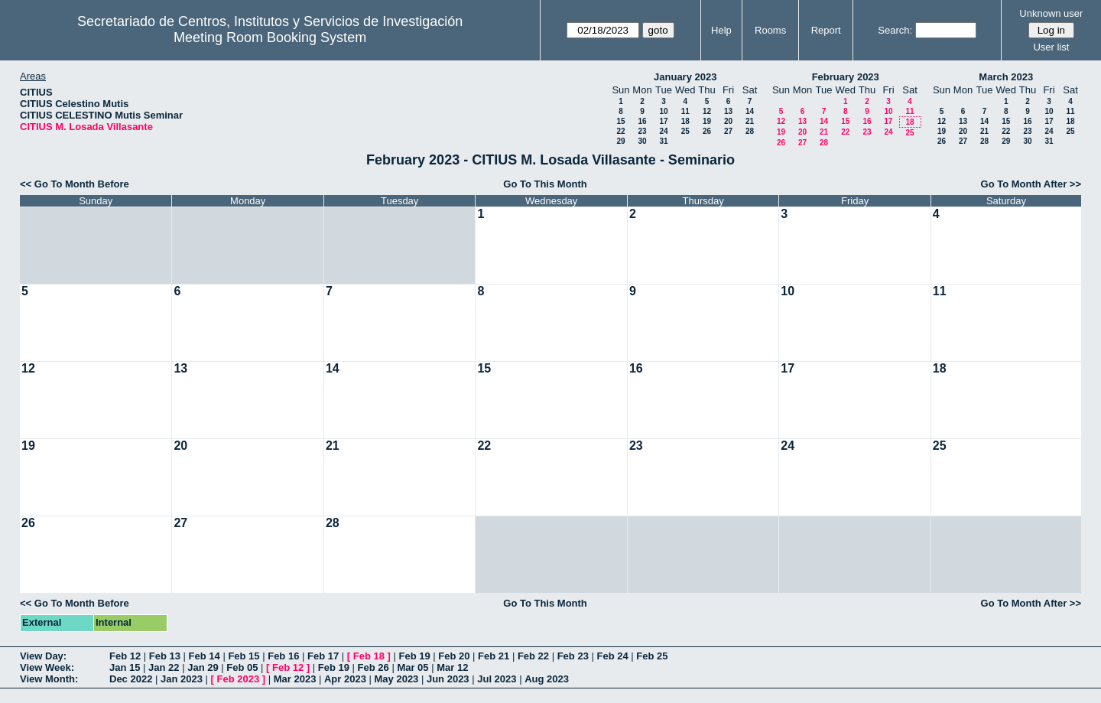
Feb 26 (373, 667)
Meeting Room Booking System (270, 37)
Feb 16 (283, 656)
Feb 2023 (238, 679)
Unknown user (1051, 13)
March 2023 (1006, 77)
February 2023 (845, 77)
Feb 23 (573, 656)
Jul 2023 (496, 679)
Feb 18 (369, 656)
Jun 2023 (448, 679)
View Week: (47, 667)
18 (685, 121)
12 (707, 111)
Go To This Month (545, 184)
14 (749, 111)
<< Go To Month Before (74, 184)
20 (728, 121)
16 (642, 121)
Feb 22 (533, 656)
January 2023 (685, 77)
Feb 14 (204, 656)
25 (685, 131)
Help (721, 30)
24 (663, 131)
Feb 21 (493, 656)
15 (620, 121)
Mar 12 (452, 667)
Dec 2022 (130, 679)
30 (642, 141)
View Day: (43, 656)
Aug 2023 (547, 679)
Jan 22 (163, 667)
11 (685, 111)
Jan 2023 (182, 679)
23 (642, 131)
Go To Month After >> (1031, 184)
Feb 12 (125, 656)
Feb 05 (242, 667)
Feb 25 (651, 656)
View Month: (49, 679)
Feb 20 (453, 656)
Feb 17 (323, 656)
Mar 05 (412, 667)
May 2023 (397, 679)
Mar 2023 (295, 679)
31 (663, 141)
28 (749, 131)
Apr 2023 (345, 679)
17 (663, 121)
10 (663, 111)
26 (707, 131)
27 (728, 131)
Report (826, 30)
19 (707, 121)
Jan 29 (202, 667)
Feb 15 (243, 656)
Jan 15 (124, 667)
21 (749, 121)
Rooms (770, 30)
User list (1051, 47)
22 (620, 131)
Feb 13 (164, 656)
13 (728, 111)
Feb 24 (612, 656)
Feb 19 (414, 656)
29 (620, 141)
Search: (895, 30)
